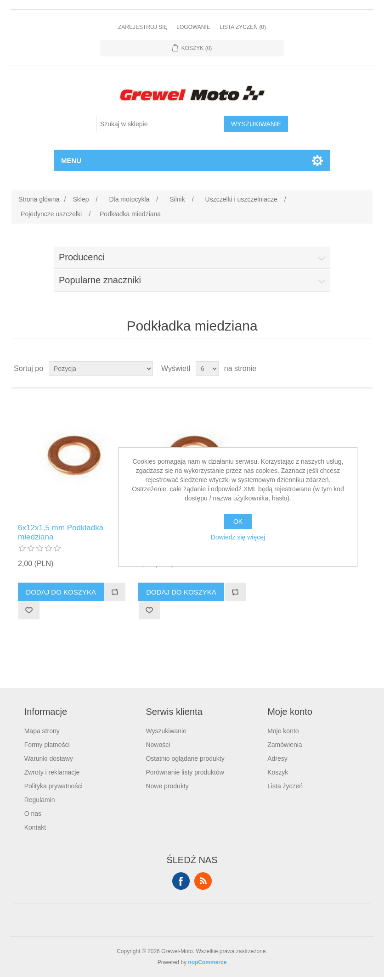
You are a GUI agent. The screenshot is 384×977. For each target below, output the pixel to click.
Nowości (158, 744)
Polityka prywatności (53, 786)
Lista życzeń (285, 786)
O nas (32, 813)
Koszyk (277, 772)
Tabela (348, 368)
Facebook (181, 881)
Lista (364, 368)
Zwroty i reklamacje (52, 772)
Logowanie (193, 27)
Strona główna (39, 199)
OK (238, 521)
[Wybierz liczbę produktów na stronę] (207, 368)
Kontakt (35, 827)
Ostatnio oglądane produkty (185, 758)
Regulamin (39, 799)
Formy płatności (47, 744)
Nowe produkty (167, 786)
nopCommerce (207, 962)
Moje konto (283, 731)
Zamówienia (284, 744)
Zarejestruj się (142, 27)
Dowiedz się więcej (238, 537)
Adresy (277, 758)
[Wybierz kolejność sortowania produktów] (101, 368)
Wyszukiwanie (166, 731)
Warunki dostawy (48, 758)
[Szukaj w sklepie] (160, 124)
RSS (203, 881)
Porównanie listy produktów (185, 772)
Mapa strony (42, 731)
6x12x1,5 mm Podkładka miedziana (60, 532)
